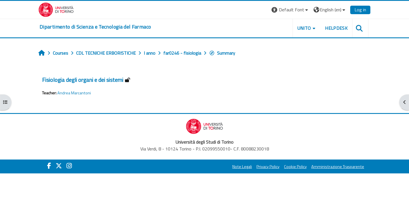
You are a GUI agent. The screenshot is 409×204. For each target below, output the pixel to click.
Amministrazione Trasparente (337, 166)
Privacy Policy (267, 166)
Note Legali (242, 166)
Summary (222, 53)
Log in (360, 9)
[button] (290, 9)
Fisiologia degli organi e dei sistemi (82, 79)
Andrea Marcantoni (74, 93)
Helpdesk (336, 28)
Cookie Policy (295, 166)
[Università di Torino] (56, 9)
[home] (95, 27)
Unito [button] (304, 28)
